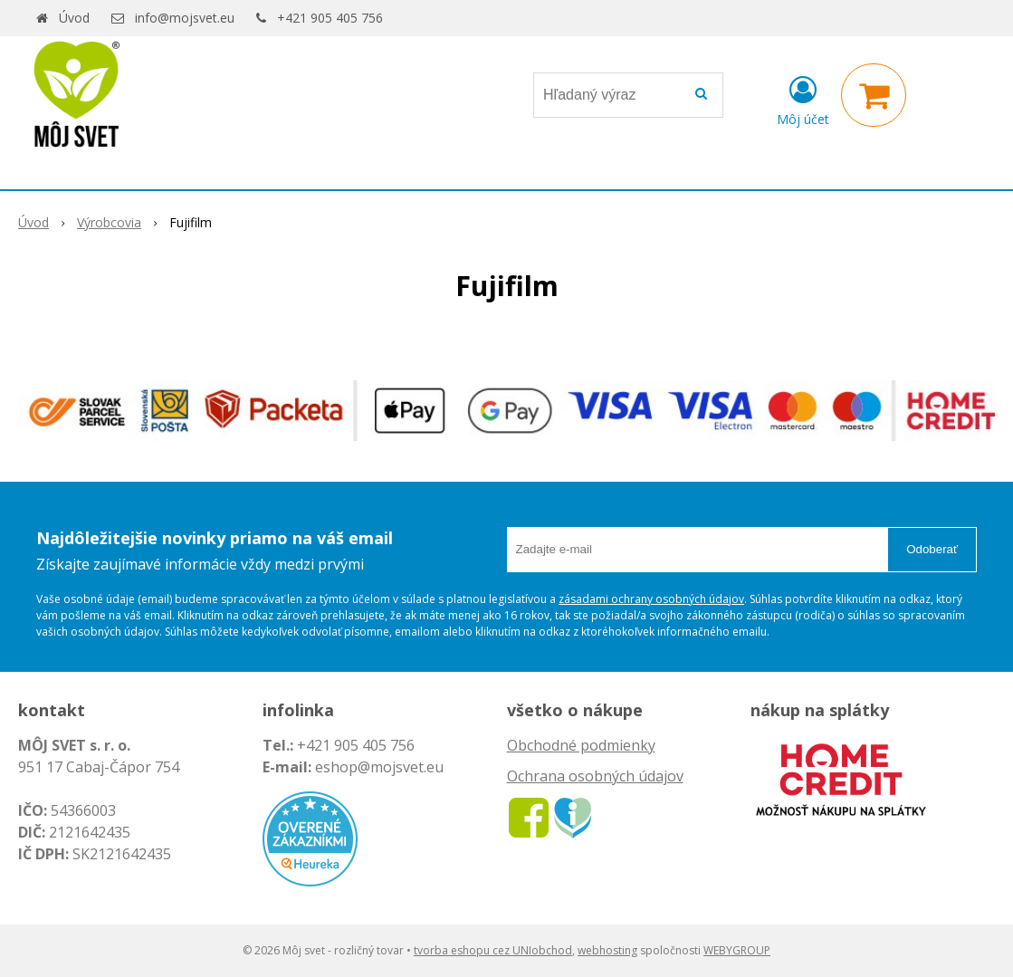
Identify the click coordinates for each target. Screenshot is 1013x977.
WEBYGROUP (736, 950)
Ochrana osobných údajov (595, 776)
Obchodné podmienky (581, 745)
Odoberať (932, 549)
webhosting (607, 950)
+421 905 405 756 (330, 17)
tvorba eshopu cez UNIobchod (493, 950)
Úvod (74, 17)
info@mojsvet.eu (184, 17)
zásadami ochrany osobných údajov (651, 599)
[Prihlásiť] (803, 99)
